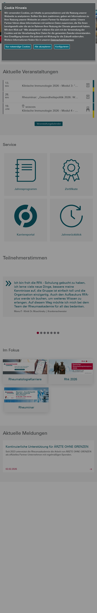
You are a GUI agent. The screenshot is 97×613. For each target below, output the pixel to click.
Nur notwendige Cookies (18, 46)
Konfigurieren (62, 46)
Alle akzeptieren (43, 46)
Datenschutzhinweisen (62, 39)
